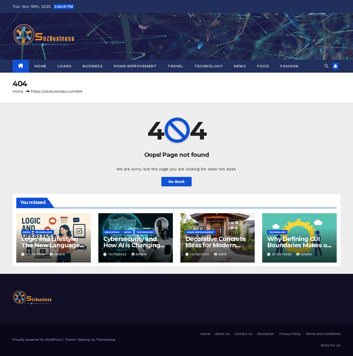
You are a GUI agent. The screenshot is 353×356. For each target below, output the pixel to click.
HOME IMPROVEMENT (135, 66)
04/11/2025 (36, 254)
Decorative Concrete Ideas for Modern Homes (215, 245)
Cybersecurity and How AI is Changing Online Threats (131, 245)
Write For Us (330, 345)
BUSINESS (93, 66)
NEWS (240, 66)
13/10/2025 (118, 254)
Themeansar (105, 339)
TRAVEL (175, 66)
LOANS (64, 66)
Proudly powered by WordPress (38, 339)
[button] (326, 66)
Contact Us (243, 334)
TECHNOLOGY (208, 66)
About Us (222, 334)
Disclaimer (265, 334)
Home (40, 66)
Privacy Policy (290, 334)
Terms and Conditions (323, 334)
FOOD (263, 66)
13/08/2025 (200, 254)
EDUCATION (112, 232)
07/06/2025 (282, 254)
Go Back (176, 181)
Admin (57, 254)
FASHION (289, 66)
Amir (220, 254)
